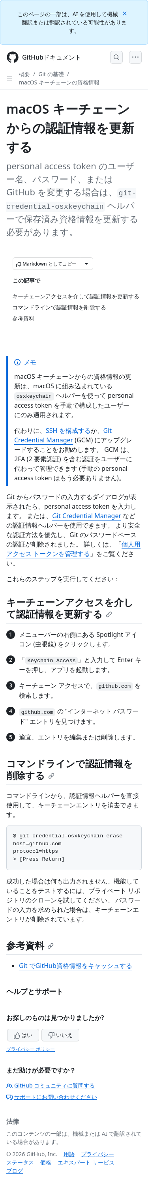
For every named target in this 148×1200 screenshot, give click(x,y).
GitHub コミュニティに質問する (50, 1085)
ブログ (14, 1170)
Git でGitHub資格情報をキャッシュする (75, 965)
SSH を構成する (68, 430)
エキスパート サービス (86, 1162)
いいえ (60, 1035)
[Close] (125, 12)
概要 (24, 74)
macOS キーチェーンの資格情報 (59, 82)
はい (23, 1035)
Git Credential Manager (86, 515)
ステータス (20, 1162)
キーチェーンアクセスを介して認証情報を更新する (69, 607)
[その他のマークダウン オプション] (86, 263)
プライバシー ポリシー (30, 1049)
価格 (45, 1162)
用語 (69, 1154)
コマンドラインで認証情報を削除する (69, 769)
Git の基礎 (51, 74)
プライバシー (97, 1154)
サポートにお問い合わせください (51, 1097)
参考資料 (30, 945)
